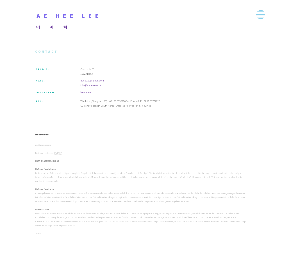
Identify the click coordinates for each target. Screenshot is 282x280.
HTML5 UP (58, 153)
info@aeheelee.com (91, 85)
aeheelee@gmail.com (92, 80)
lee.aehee (85, 92)
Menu (260, 14)
